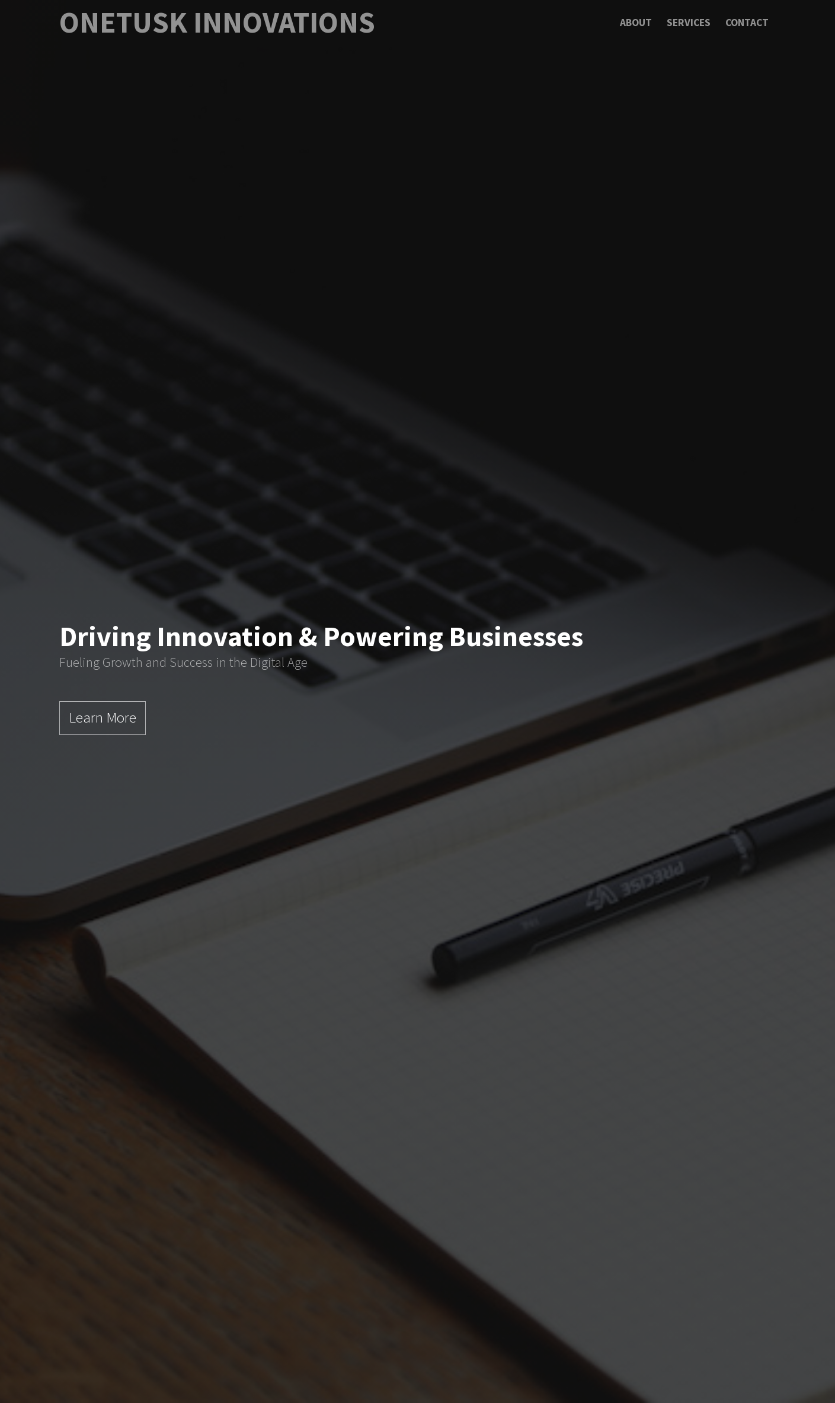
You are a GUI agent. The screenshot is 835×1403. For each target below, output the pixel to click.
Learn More (102, 717)
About (636, 22)
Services (689, 22)
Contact (747, 22)
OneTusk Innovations (217, 22)
